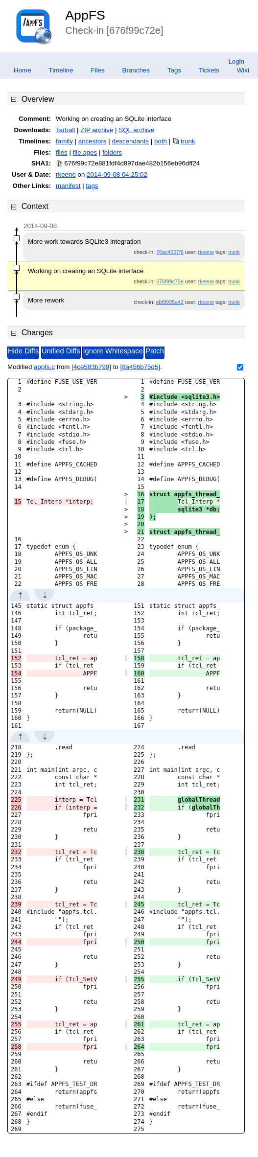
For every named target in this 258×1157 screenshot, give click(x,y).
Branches (136, 70)
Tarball (65, 130)
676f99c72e (170, 281)
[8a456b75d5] (140, 366)
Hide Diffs (23, 351)
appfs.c (44, 366)
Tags (174, 70)
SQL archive (136, 130)
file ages (85, 152)
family (64, 141)
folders (112, 152)
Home (22, 70)
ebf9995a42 (170, 302)
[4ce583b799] (91, 366)
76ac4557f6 (170, 252)
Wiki (243, 70)
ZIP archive (96, 130)
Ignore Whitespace (112, 351)
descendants (130, 141)
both (160, 141)
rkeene (66, 174)
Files (97, 70)
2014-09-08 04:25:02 (117, 174)
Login (236, 61)
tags (92, 185)
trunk (188, 141)
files (62, 152)
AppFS (85, 15)
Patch (154, 351)
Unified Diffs (61, 351)
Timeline (61, 70)
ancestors (92, 141)
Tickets (209, 70)
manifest (68, 185)
